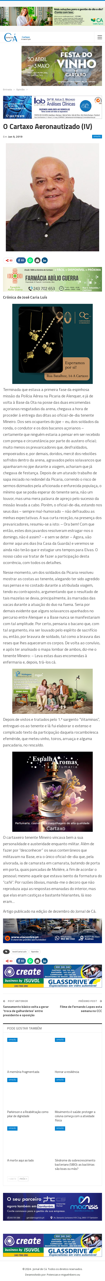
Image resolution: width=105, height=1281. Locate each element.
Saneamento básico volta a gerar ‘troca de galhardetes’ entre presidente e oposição (26, 1010)
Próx (23, 1178)
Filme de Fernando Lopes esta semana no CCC (81, 1008)
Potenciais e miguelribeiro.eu (63, 1274)
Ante (12, 1178)
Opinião (97, 136)
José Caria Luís (19, 951)
